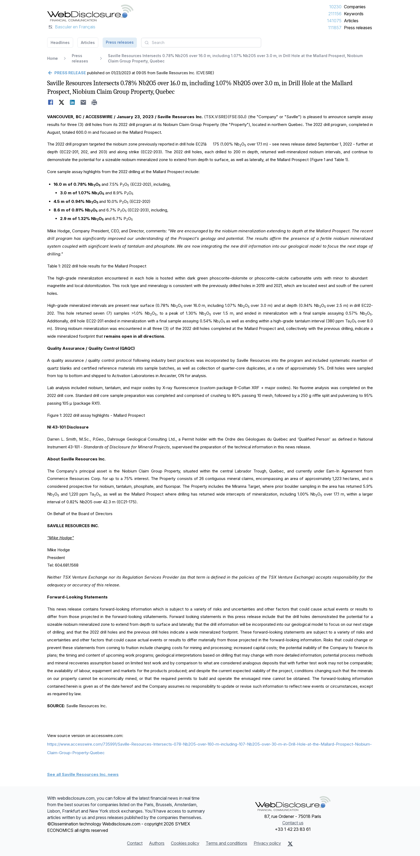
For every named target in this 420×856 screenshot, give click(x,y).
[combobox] (201, 42)
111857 (335, 27)
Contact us (292, 822)
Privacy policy (267, 843)
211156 (335, 13)
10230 (335, 6)
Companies (355, 6)
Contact (134, 843)
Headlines (60, 42)
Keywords (353, 13)
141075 (334, 20)
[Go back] (66, 73)
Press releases (358, 27)
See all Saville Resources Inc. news (83, 774)
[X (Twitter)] (290, 843)
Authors (156, 843)
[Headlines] (90, 12)
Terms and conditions (226, 843)
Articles (351, 20)
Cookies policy (185, 843)
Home (52, 58)
